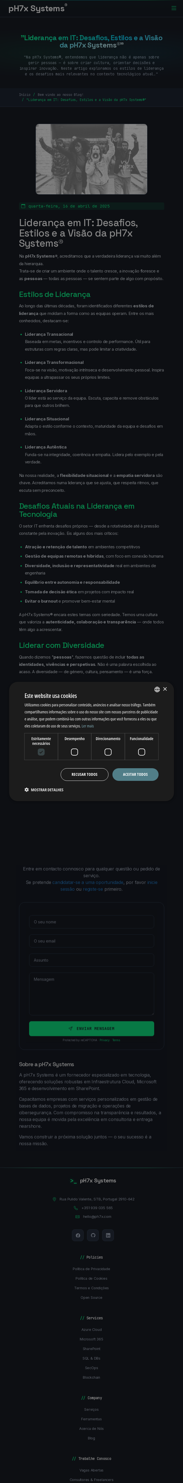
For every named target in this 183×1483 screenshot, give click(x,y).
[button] (44, 789)
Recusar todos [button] (85, 774)
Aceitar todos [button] (135, 774)
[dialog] (91, 741)
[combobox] (157, 689)
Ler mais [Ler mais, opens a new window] (88, 726)
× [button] (165, 689)
